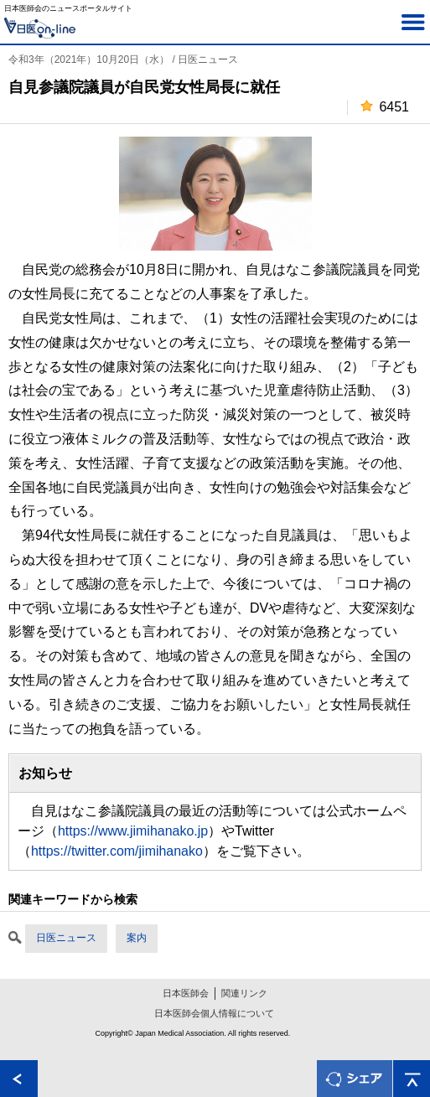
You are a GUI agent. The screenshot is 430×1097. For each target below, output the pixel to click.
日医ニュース (66, 938)
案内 (137, 938)
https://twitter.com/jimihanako (117, 851)
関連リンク (244, 993)
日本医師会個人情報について (214, 1013)
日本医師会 (186, 993)
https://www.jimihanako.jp (133, 831)
